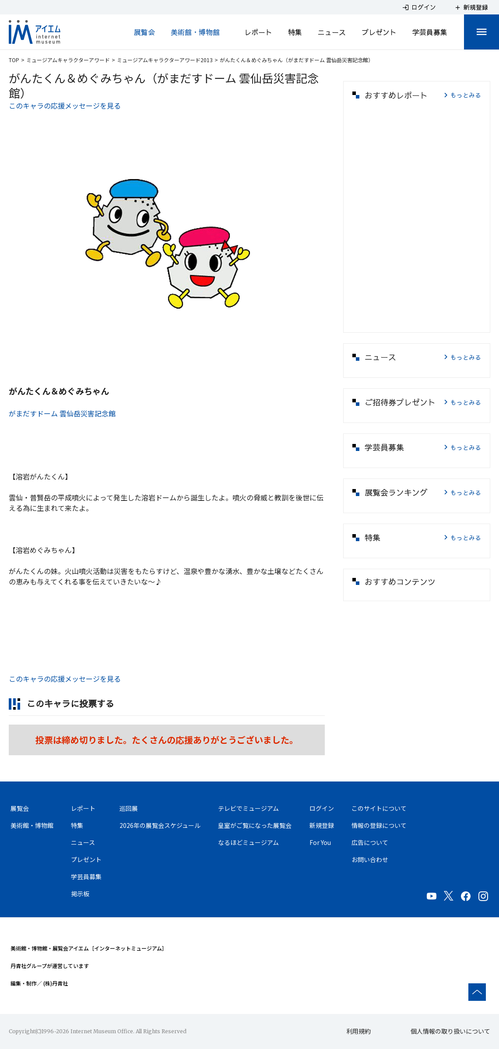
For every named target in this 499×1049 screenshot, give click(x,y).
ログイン (321, 808)
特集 (295, 32)
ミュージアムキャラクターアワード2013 (165, 59)
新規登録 (321, 825)
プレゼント (379, 32)
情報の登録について (379, 825)
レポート (258, 32)
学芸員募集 (429, 32)
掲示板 (80, 893)
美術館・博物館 (195, 32)
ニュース (332, 32)
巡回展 (128, 808)
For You (320, 842)
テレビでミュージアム (248, 808)
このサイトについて (379, 808)
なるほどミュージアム (248, 842)
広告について (369, 842)
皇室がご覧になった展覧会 (255, 825)
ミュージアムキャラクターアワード (68, 59)
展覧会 (144, 32)
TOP (14, 59)
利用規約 (358, 1031)
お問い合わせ (369, 859)
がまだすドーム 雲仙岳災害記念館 (62, 413)
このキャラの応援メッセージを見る (65, 105)
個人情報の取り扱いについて (450, 1031)
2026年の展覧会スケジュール (159, 825)
